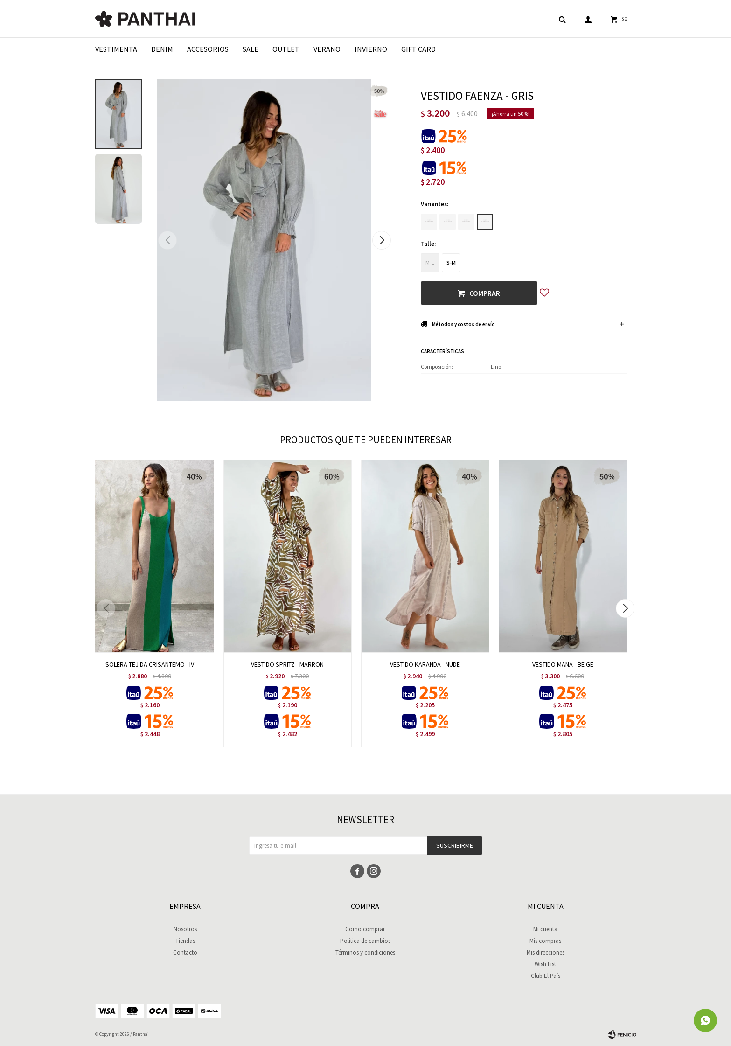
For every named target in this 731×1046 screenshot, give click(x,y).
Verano (327, 49)
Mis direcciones (545, 952)
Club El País (545, 976)
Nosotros (185, 929)
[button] (382, 240)
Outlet (285, 49)
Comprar (484, 293)
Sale (250, 49)
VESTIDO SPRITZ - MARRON (287, 664)
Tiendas (185, 941)
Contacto (185, 952)
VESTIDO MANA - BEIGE (562, 664)
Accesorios (208, 49)
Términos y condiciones (365, 952)
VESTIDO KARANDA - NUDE (425, 664)
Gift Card (418, 49)
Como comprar (365, 929)
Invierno (371, 49)
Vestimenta (116, 49)
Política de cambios (365, 941)
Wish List (545, 964)
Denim (162, 49)
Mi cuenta (545, 929)
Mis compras (545, 941)
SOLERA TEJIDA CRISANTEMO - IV (149, 664)
